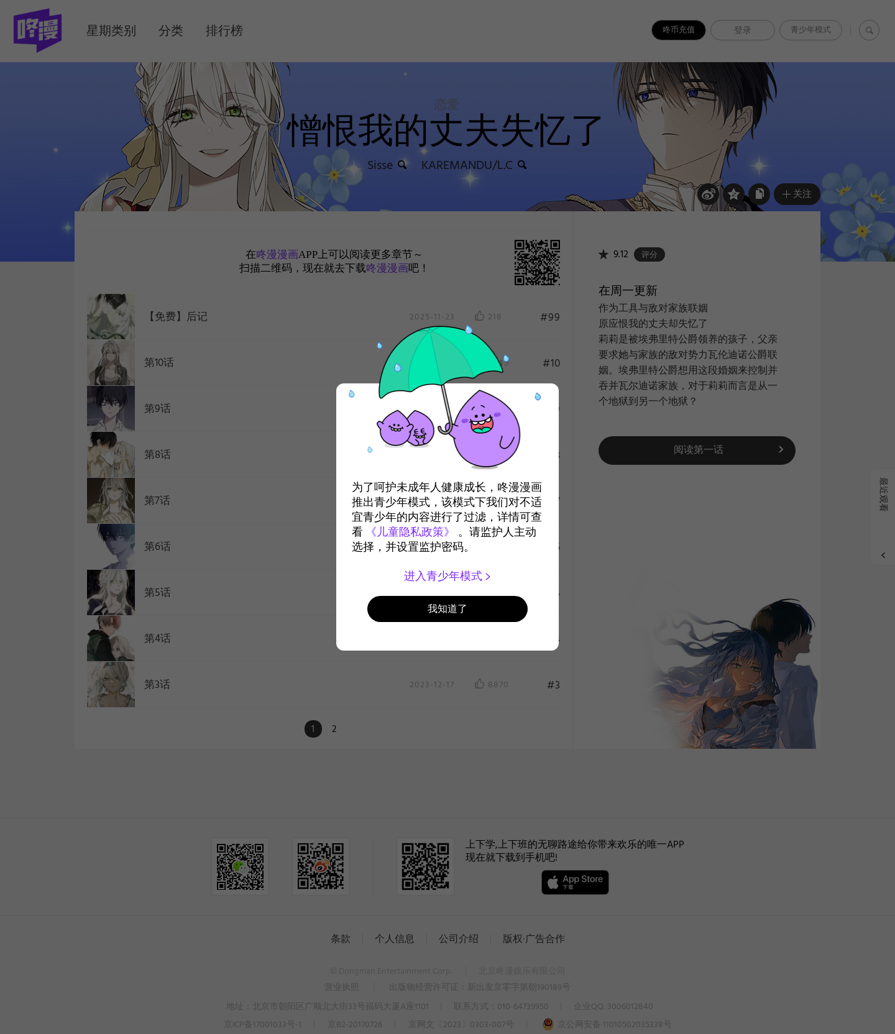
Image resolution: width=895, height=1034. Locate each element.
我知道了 (447, 608)
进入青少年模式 (448, 576)
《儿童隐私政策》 (410, 532)
